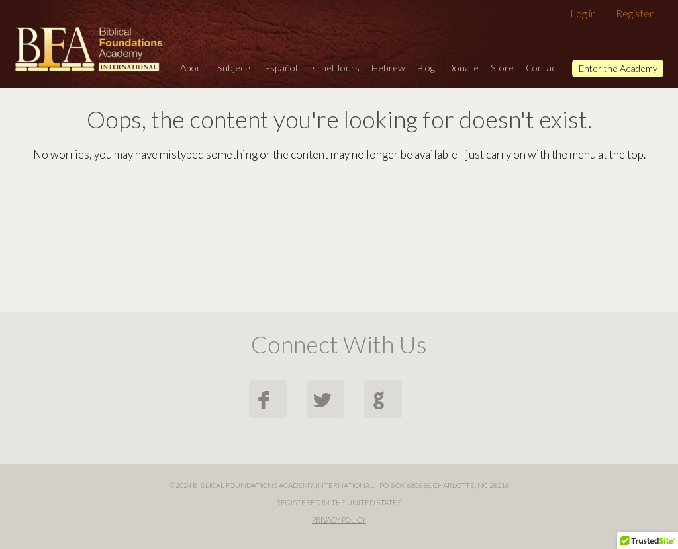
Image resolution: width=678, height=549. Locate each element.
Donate (463, 67)
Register (635, 13)
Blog (426, 67)
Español (281, 67)
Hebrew (388, 67)
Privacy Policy (339, 519)
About (192, 67)
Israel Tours (334, 67)
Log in (583, 13)
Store (502, 67)
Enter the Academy (618, 68)
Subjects (235, 67)
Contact (542, 67)
